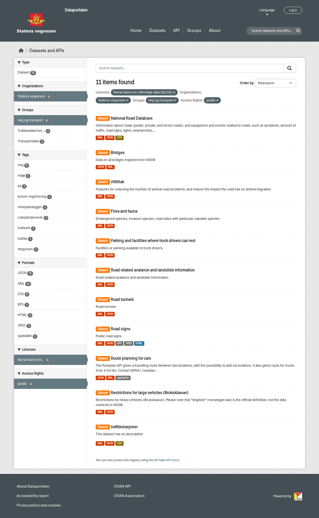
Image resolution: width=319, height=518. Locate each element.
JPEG (129, 343)
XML (100, 137)
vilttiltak (117, 181)
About (214, 30)
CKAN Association (129, 496)
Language (267, 10)
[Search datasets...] (189, 68)
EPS (119, 343)
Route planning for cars (131, 358)
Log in (293, 10)
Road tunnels (122, 299)
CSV (119, 137)
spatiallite (123, 377)
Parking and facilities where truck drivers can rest (153, 240)
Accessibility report (33, 496)
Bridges (118, 152)
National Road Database (132, 118)
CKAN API (122, 486)
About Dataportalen (33, 486)
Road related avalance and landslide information (153, 270)
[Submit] (289, 68)
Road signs (120, 329)
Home (136, 30)
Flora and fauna (124, 211)
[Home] (21, 50)
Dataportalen (76, 10)
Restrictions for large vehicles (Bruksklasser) (149, 392)
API (176, 30)
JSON (110, 137)
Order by (246, 83)
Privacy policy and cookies (39, 505)
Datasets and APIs (46, 50)
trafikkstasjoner (124, 427)
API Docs (172, 460)
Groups (194, 30)
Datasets (157, 30)
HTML (139, 343)
